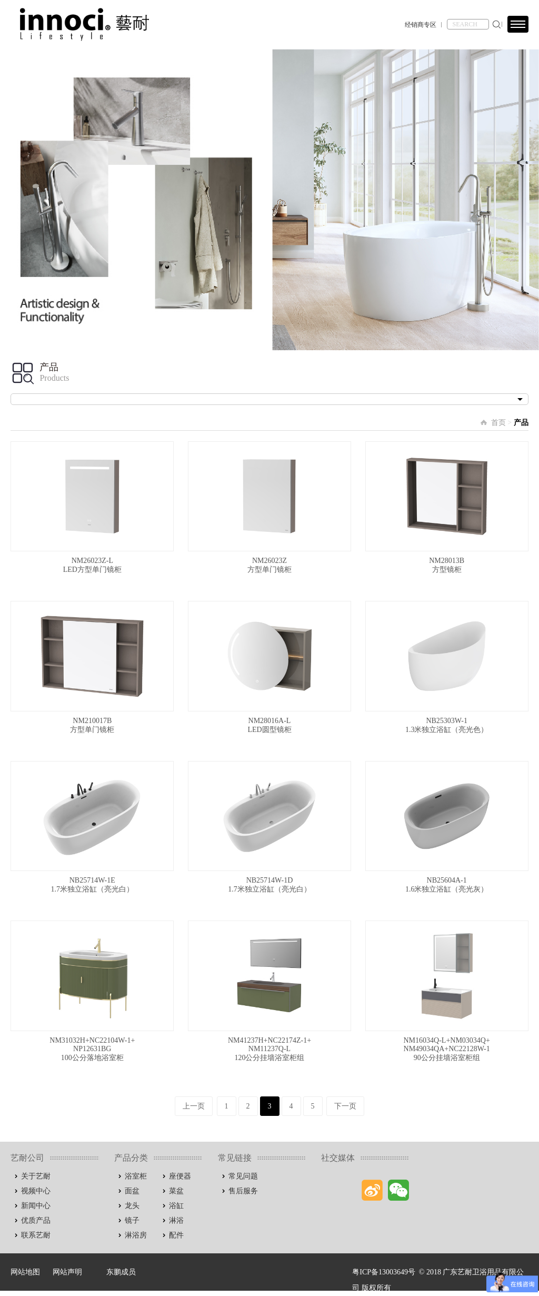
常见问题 (243, 1176)
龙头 (132, 1206)
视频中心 (36, 1191)
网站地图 (25, 1272)
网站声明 (67, 1272)
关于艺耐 (36, 1176)
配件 (176, 1235)
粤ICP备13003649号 (383, 1272)
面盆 (132, 1191)
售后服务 (243, 1191)
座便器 (180, 1176)
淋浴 (176, 1220)
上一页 (194, 1106)
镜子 (132, 1220)
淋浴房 (136, 1235)
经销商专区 (420, 24)
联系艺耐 (36, 1235)
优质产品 (36, 1220)
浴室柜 (136, 1176)
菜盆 (176, 1191)
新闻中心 (36, 1206)
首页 (498, 423)
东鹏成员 (121, 1272)
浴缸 (176, 1206)
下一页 (345, 1106)
